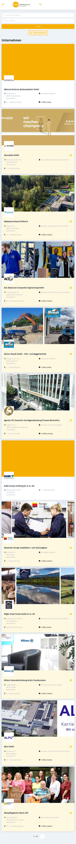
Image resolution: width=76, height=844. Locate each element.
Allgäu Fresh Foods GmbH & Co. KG (19, 614)
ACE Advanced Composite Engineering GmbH (24, 288)
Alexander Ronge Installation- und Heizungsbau (25, 548)
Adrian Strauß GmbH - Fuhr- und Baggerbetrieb (25, 354)
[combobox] (38, 15)
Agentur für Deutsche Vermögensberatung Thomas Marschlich (32, 420)
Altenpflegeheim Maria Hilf (16, 813)
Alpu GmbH (9, 746)
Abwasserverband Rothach (16, 221)
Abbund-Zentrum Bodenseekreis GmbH (21, 89)
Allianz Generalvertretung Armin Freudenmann (25, 680)
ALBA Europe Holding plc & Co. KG (19, 486)
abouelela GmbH (11, 155)
